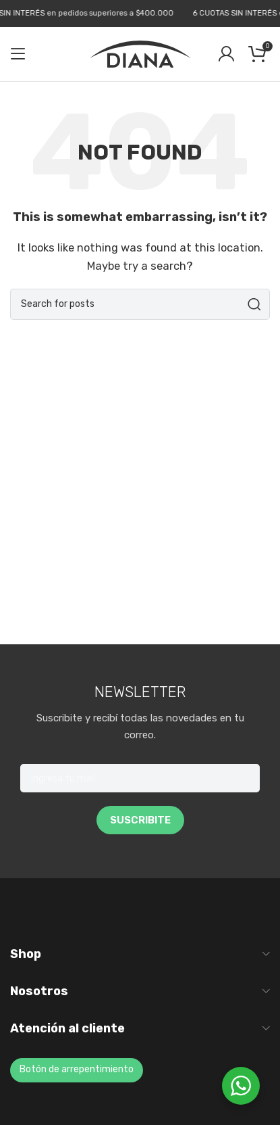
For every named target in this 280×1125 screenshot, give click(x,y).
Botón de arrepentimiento (77, 1069)
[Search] (140, 304)
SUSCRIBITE (140, 820)
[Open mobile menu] (18, 54)
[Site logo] (140, 53)
